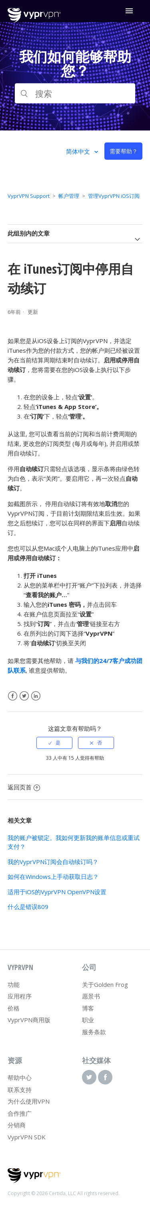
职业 (88, 1020)
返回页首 (24, 787)
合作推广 (20, 1113)
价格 (14, 1008)
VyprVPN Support (29, 195)
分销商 (17, 1125)
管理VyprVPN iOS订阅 (114, 195)
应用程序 (20, 996)
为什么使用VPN (29, 1101)
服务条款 (94, 1032)
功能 (14, 984)
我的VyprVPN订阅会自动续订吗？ (53, 862)
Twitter (24, 696)
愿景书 (91, 996)
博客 (88, 1008)
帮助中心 (20, 1078)
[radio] (54, 743)
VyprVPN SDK (27, 1137)
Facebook (13, 696)
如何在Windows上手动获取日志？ (53, 876)
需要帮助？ (124, 151)
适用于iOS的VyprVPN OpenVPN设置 (57, 892)
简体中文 (79, 151)
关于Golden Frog (105, 984)
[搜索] (75, 93)
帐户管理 (68, 195)
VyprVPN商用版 (29, 1020)
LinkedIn (36, 696)
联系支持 (20, 1090)
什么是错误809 (28, 907)
